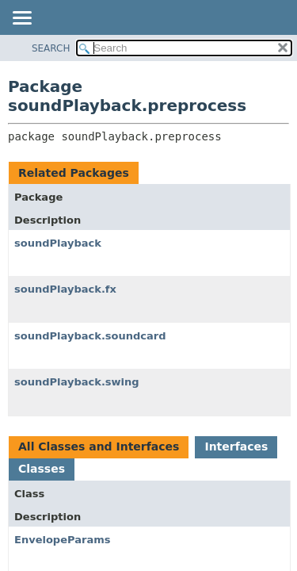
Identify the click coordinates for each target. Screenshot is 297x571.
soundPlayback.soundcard (90, 336)
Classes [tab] (41, 468)
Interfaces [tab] (236, 446)
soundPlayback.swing (76, 382)
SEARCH (51, 48)
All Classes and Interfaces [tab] (98, 446)
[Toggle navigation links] (21, 19)
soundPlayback (57, 243)
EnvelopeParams (62, 540)
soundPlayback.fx (65, 289)
